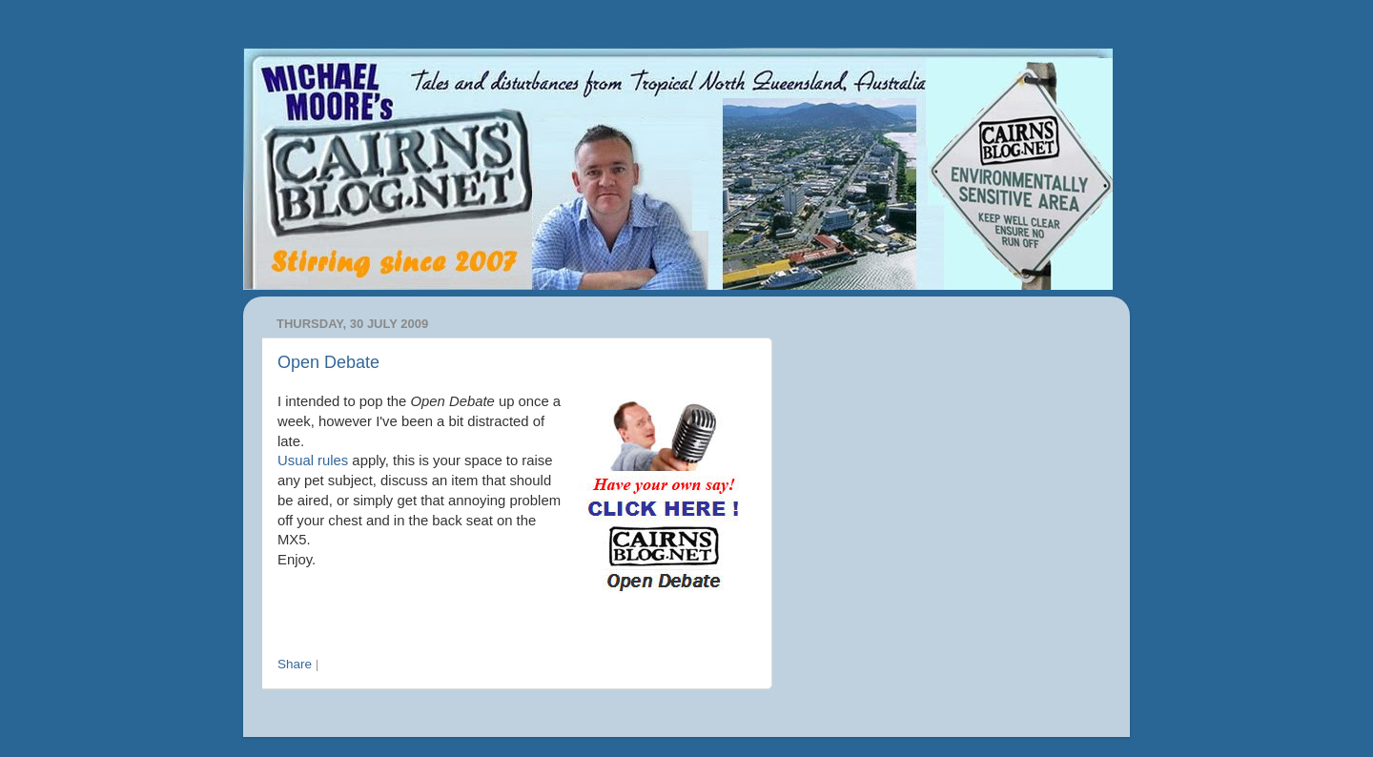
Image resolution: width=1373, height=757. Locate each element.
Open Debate (328, 362)
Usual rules (312, 460)
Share (294, 664)
